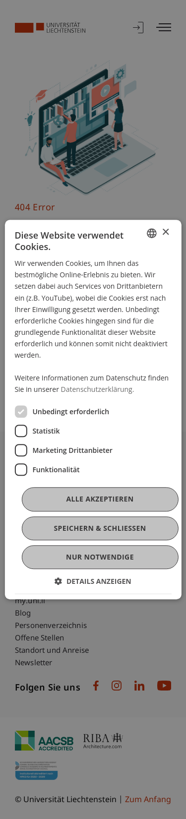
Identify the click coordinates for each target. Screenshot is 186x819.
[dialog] (92, 409)
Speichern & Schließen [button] (100, 528)
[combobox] (152, 233)
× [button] (165, 232)
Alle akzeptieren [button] (99, 499)
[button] (93, 581)
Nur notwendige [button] (100, 557)
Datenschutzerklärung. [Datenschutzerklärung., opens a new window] (97, 389)
